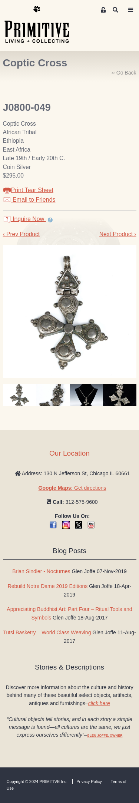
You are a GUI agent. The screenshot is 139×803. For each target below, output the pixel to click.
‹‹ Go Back (124, 73)
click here (99, 703)
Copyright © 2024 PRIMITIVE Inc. (37, 781)
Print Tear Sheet (28, 190)
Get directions (72, 488)
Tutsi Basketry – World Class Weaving (47, 632)
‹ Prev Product (21, 234)
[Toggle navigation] (130, 10)
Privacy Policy (89, 781)
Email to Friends (29, 199)
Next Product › (117, 234)
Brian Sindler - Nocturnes (41, 571)
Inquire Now (24, 219)
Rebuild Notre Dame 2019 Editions (48, 586)
